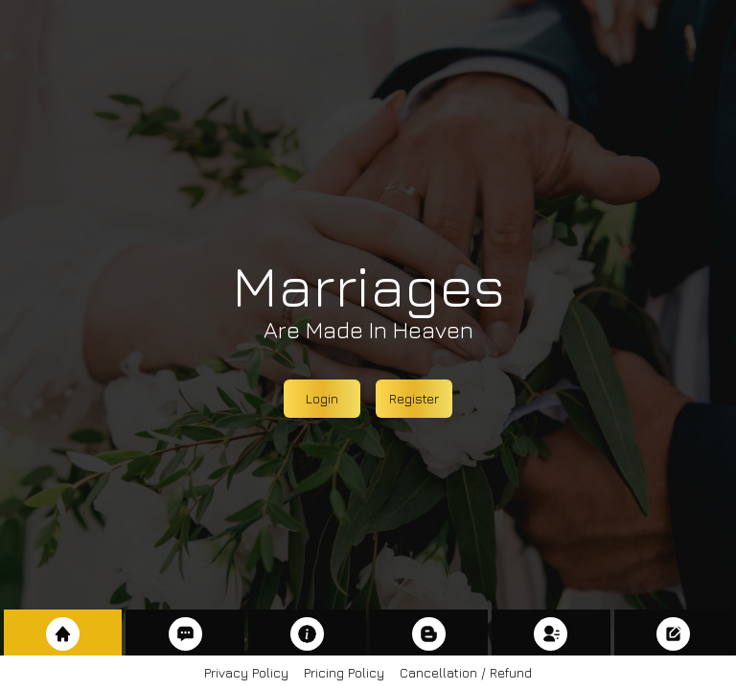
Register (414, 398)
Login (322, 398)
